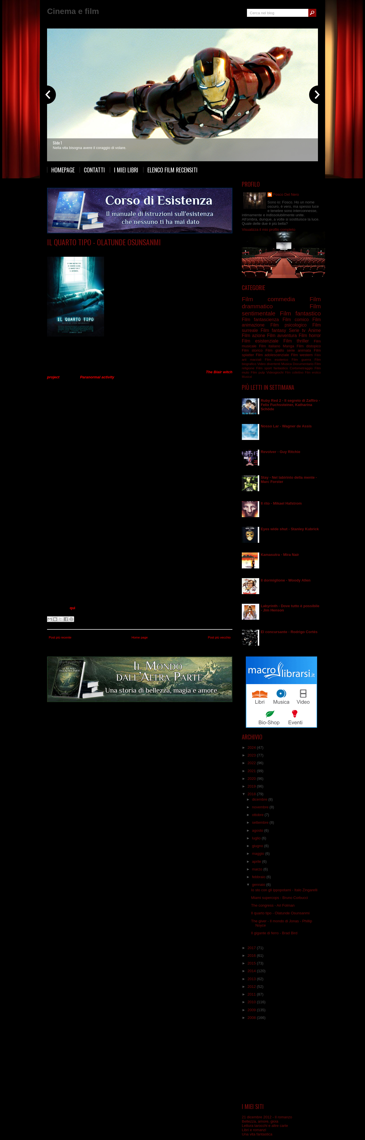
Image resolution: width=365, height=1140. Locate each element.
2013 (252, 979)
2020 (252, 778)
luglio (257, 838)
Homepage (63, 170)
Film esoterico (276, 359)
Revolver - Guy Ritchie (280, 452)
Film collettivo (294, 372)
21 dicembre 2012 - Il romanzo (267, 1117)
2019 (252, 786)
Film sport (264, 368)
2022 (252, 763)
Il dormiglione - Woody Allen (286, 580)
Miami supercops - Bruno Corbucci (279, 898)
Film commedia (268, 299)
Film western (302, 355)
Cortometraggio (301, 368)
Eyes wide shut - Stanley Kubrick (290, 529)
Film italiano (269, 346)
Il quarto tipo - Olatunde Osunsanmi (104, 242)
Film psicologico (288, 325)
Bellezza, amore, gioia (260, 1121)
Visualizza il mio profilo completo (268, 229)
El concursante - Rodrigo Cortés (289, 632)
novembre (260, 807)
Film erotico (313, 372)
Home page (139, 637)
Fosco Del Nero (286, 194)
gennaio (259, 884)
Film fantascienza (133, 250)
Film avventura (282, 335)
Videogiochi (274, 372)
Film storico (252, 350)
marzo (257, 869)
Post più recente (60, 637)
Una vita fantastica (257, 1134)
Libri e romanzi (254, 1130)
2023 (252, 755)
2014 (252, 971)
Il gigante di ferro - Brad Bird (274, 933)
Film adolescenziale (272, 355)
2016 (252, 955)
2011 (252, 994)
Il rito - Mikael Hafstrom (281, 503)
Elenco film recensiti (172, 170)
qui (72, 608)
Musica (286, 364)
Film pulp (258, 372)
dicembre (260, 799)
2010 (252, 1002)
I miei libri (126, 170)
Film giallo (274, 350)
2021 (252, 771)
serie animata (299, 350)
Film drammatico (103, 250)
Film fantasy (273, 330)
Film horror (310, 335)
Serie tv (297, 330)
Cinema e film (73, 11)
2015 (252, 963)
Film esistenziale (260, 340)
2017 (252, 948)
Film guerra (301, 359)
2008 (252, 1017)
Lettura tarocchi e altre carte (265, 1125)
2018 (252, 794)
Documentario (303, 364)
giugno (258, 846)
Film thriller (296, 340)
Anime (314, 330)
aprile (257, 861)
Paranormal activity (97, 377)
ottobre (258, 815)
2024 (252, 747)
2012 (252, 986)
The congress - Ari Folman (272, 905)
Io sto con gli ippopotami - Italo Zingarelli (284, 890)
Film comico (296, 319)
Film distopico (309, 346)
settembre (260, 822)
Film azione (253, 335)
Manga (288, 346)
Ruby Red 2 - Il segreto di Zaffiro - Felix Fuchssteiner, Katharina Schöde (290, 404)
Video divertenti (268, 364)
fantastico (281, 368)
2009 (252, 1010)
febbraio (259, 877)
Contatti (94, 170)
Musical (247, 376)
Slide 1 (57, 143)
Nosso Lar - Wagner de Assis (286, 426)
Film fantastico (300, 313)
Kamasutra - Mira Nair (280, 554)
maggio (258, 853)
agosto (258, 830)
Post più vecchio (219, 637)
